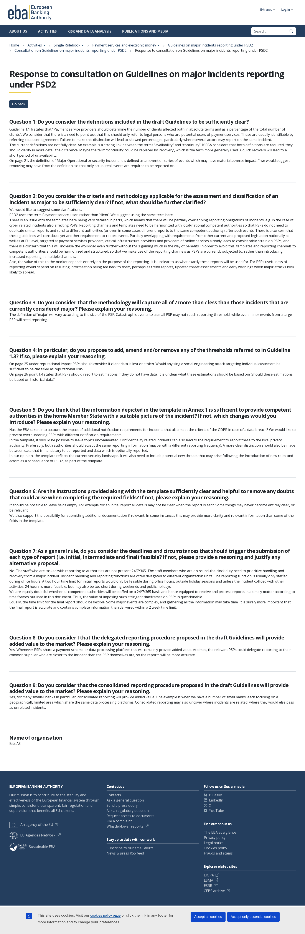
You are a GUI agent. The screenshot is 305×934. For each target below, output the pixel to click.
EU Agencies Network (32, 835)
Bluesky (215, 795)
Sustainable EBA (32, 846)
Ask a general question (125, 800)
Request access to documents (130, 815)
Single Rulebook (67, 45)
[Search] (291, 31)
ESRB (208, 885)
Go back (18, 104)
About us (18, 31)
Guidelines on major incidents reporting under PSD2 (210, 45)
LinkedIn (216, 800)
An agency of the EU (31, 824)
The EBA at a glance (220, 832)
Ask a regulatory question (128, 810)
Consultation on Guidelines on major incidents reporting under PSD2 (71, 50)
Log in (285, 9)
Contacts (114, 795)
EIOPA (209, 875)
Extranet (266, 9)
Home (14, 45)
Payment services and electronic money (124, 45)
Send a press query (122, 805)
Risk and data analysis (89, 31)
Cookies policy (215, 848)
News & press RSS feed (125, 853)
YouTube (216, 810)
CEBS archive (214, 890)
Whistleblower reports (125, 826)
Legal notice (214, 842)
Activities (47, 31)
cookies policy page (105, 915)
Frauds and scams (218, 853)
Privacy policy (215, 837)
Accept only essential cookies (253, 917)
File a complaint (119, 821)
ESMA (208, 880)
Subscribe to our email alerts (130, 848)
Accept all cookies (208, 917)
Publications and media (145, 31)
